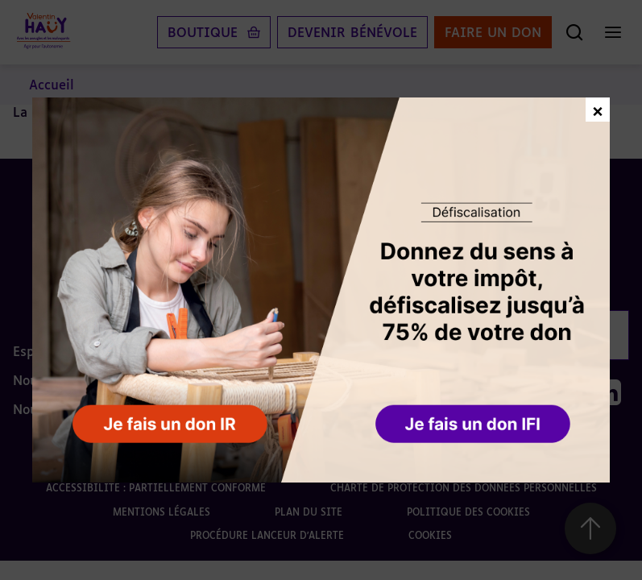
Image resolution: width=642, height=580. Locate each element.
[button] (474, 425)
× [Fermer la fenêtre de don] (597, 109)
